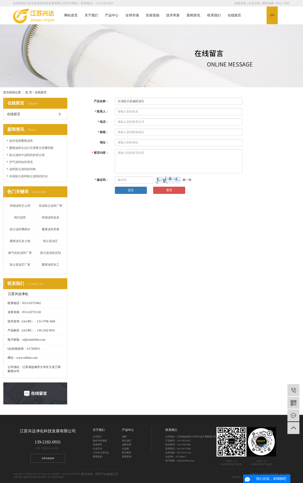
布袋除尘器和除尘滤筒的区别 (28, 176)
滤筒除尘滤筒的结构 (22, 169)
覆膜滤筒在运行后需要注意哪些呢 (31, 148)
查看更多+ (98, 456)
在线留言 (234, 15)
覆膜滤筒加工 (50, 264)
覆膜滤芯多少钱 (20, 241)
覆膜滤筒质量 (50, 229)
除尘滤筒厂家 (43, 477)
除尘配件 (126, 452)
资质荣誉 (97, 444)
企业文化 (97, 448)
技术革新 (173, 15)
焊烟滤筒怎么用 (20, 205)
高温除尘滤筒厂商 (50, 205)
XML (286, 3)
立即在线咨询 (47, 458)
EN (272, 15)
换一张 (187, 179)
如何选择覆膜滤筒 (21, 140)
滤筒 (124, 436)
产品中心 (111, 15)
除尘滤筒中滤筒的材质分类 (27, 155)
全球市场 (132, 15)
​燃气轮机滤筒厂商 (20, 252)
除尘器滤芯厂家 (20, 264)
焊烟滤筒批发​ (50, 217)
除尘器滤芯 (50, 241)
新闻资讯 (193, 15)
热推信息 (240, 3)
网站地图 (268, 3)
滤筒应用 (126, 444)
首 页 (28, 92)
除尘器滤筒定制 (50, 252)
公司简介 (97, 436)
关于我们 (91, 15)
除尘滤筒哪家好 (20, 229)
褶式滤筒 (20, 217)
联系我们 (214, 15)
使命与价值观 (100, 440)
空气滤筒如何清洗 (21, 162)
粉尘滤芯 (126, 440)
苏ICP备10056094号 (71, 474)
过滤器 (125, 448)
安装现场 (152, 15)
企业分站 (254, 3)
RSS (278, 3)
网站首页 (71, 15)
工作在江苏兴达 (101, 452)
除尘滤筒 (32, 477)
